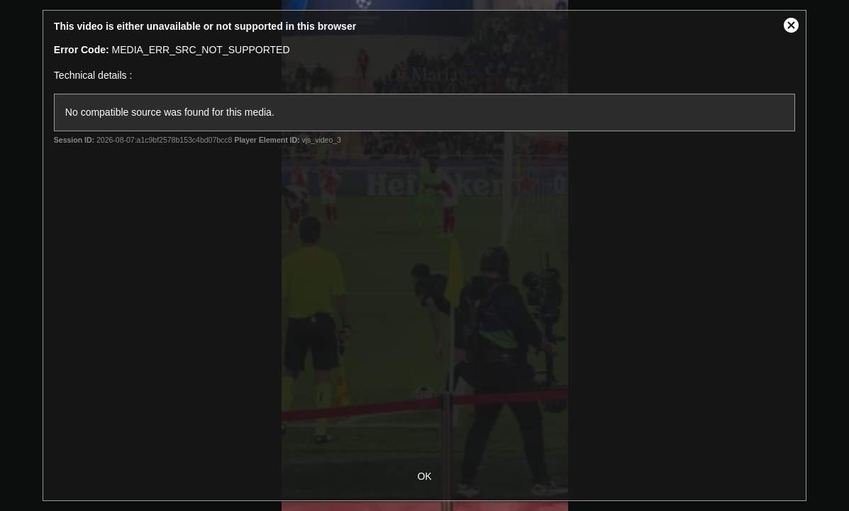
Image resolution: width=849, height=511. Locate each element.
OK (424, 476)
